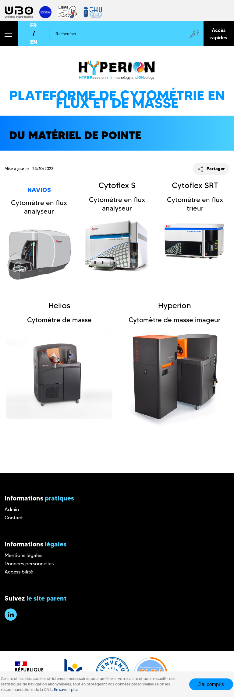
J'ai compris (211, 684)
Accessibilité (19, 572)
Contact (14, 518)
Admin (12, 509)
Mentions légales (23, 555)
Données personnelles (29, 563)
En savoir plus (66, 689)
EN (33, 41)
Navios (39, 189)
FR (33, 25)
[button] (9, 33)
